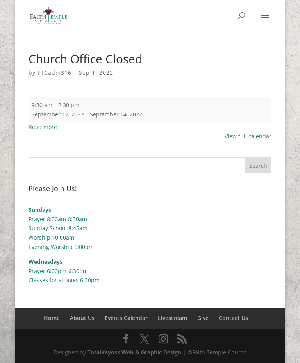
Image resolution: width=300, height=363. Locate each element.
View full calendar (248, 136)
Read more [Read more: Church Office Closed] (43, 127)
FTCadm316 (54, 72)
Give (203, 318)
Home (52, 318)
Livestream (172, 318)
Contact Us (233, 318)
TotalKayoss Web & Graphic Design (134, 352)
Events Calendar (126, 318)
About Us (82, 318)
